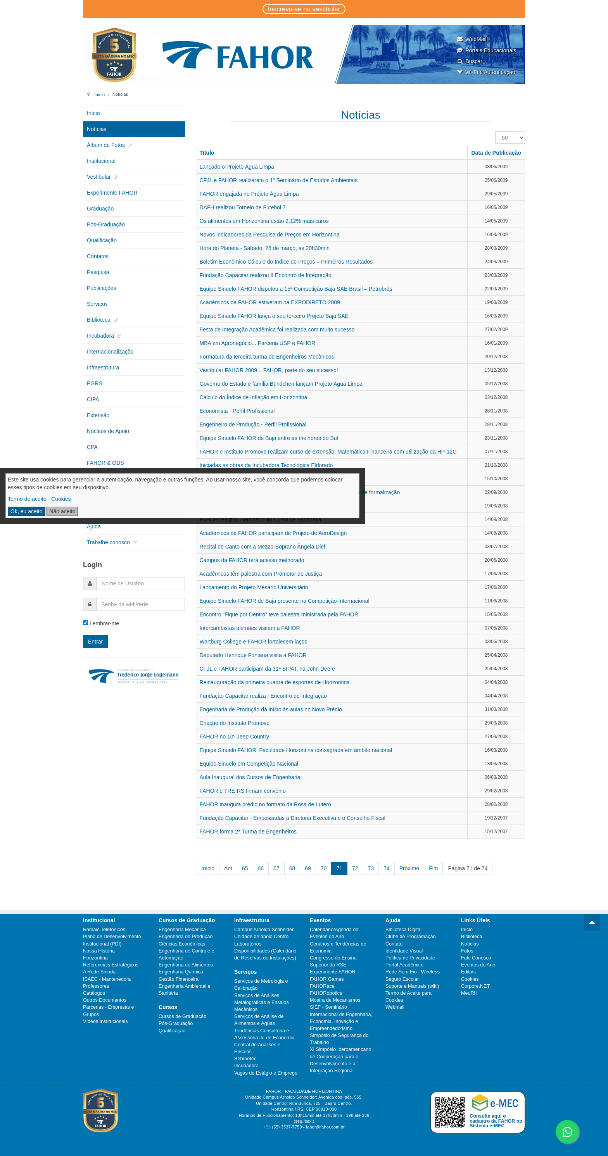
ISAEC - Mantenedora (107, 979)
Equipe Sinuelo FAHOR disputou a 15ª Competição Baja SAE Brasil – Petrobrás (296, 289)
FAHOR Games (327, 979)
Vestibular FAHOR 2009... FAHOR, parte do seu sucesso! (269, 370)
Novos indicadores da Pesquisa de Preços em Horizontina (270, 234)
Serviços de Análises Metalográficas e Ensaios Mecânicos (261, 1002)
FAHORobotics (326, 993)
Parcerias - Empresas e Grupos (108, 1010)
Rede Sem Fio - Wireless (412, 972)
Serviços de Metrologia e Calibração (261, 984)
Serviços (97, 304)
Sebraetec (245, 1058)
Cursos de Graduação (182, 1016)
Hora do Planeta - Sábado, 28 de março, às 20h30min (265, 248)
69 (308, 868)
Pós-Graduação (106, 224)
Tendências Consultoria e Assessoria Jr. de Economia (264, 1034)
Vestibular (99, 177)
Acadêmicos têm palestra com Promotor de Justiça (261, 574)
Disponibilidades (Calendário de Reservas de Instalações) (265, 954)
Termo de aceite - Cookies (39, 499)
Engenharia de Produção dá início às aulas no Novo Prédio (271, 709)
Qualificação (102, 240)
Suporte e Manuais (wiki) (412, 986)
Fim (433, 868)
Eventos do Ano (478, 965)
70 (324, 868)
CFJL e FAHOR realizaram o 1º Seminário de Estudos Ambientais (279, 180)
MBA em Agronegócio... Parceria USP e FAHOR (258, 343)
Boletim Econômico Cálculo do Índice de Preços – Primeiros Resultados (286, 262)
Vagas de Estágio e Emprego (265, 1073)
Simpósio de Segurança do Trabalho (339, 1039)
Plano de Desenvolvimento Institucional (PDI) (112, 940)
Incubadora (101, 336)
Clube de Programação (410, 936)
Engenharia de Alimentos (186, 965)
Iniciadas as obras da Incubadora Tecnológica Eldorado (266, 465)
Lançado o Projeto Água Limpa (237, 167)
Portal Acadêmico (404, 965)
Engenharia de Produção (185, 936)
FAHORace (322, 986)
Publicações (101, 288)
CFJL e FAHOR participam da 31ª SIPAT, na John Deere (267, 669)
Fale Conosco (476, 958)
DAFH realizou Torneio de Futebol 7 (243, 207)
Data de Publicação (496, 153)
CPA (92, 447)
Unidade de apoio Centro (261, 936)
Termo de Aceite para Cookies (408, 996)
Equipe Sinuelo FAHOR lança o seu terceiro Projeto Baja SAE (274, 316)
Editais (468, 972)
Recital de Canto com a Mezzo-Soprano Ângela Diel (262, 546)
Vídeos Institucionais (105, 1021)
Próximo (409, 868)
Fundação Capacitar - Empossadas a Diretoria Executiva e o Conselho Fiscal (292, 818)
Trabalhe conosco (109, 542)
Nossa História (99, 951)
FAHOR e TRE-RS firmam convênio (243, 791)
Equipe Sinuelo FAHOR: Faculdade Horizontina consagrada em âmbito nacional (296, 750)
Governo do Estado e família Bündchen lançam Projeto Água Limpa (281, 384)
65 (245, 868)
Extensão (98, 415)
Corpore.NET (475, 986)
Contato (393, 944)
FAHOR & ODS (105, 463)
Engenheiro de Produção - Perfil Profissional (253, 424)
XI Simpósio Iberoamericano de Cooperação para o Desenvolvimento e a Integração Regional (340, 1060)
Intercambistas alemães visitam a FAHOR (250, 628)
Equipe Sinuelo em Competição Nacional (249, 764)
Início (99, 94)
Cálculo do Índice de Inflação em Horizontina (253, 397)
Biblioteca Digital (403, 929)
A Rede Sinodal (100, 972)
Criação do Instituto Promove (235, 723)
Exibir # (495, 131)
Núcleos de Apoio (108, 431)
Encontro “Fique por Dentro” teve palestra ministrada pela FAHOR (279, 614)
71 (339, 868)
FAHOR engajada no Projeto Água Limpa (249, 194)
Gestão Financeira (179, 979)
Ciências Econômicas (182, 944)
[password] (140, 604)
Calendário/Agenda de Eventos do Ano (334, 933)
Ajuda (94, 526)
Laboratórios (247, 944)
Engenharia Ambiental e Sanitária (185, 989)
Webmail (394, 1007)
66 (261, 868)
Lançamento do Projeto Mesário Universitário (254, 587)
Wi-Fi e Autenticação (485, 72)
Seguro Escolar (402, 979)
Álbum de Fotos (106, 145)
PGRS (94, 383)
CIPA (93, 399)
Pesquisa (98, 272)
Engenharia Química (181, 972)
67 (276, 868)
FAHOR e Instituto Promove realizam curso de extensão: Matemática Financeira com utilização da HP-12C (328, 452)
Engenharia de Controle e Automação (186, 954)
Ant (228, 868)
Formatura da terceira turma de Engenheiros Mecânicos (267, 357)
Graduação (100, 208)
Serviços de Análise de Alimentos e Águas (258, 1020)
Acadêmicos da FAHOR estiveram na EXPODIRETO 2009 (270, 302)
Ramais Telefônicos (104, 929)
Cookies (470, 979)
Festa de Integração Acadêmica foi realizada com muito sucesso (277, 329)
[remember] (85, 622)
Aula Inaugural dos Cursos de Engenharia (250, 777)
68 (292, 868)
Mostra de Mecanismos (335, 1000)
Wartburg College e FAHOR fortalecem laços (253, 641)
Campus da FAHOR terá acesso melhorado (252, 560)
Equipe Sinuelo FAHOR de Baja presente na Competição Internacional (285, 601)
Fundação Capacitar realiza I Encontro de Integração (263, 696)
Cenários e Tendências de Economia (338, 947)
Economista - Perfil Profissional (237, 411)
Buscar (469, 61)
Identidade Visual (404, 951)
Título (207, 153)
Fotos (467, 951)
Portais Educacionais (486, 50)
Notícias (97, 129)
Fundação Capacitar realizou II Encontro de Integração (266, 275)
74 (386, 868)
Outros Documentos (104, 1000)
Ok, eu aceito (26, 511)
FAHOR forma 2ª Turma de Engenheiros (248, 831)
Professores (96, 986)
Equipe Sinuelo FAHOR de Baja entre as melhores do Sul (269, 438)
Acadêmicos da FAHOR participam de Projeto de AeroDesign (273, 533)
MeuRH (469, 993)
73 (371, 868)
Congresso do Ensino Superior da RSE (333, 961)
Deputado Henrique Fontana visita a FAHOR (253, 655)
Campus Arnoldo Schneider (264, 929)
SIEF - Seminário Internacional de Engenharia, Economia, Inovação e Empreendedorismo (341, 1017)
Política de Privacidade (410, 958)
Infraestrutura (103, 367)
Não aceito (62, 511)
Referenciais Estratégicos (110, 965)
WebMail (471, 39)
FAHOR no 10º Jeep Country (234, 736)
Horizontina (95, 958)
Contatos (98, 256)
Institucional (101, 161)
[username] (141, 583)
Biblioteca (99, 320)
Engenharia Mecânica (182, 929)
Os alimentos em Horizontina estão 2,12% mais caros (264, 221)
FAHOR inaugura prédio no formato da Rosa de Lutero (265, 804)
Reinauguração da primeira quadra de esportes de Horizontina (275, 682)
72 (355, 868)
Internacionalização (110, 352)
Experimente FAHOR (112, 193)
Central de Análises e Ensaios (257, 1048)
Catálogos (94, 993)
